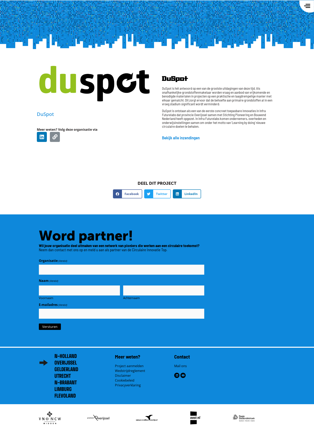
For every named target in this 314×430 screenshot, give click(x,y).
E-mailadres (53, 303)
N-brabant (65, 381)
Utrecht (62, 374)
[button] (127, 193)
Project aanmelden (129, 364)
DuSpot (45, 114)
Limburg (63, 387)
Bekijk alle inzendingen (181, 137)
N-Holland (65, 354)
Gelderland (66, 368)
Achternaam (131, 296)
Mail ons (180, 364)
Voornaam (46, 296)
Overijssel (65, 361)
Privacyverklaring (128, 383)
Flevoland (65, 394)
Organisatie (53, 260)
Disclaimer (123, 374)
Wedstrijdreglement (130, 369)
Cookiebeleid (124, 379)
